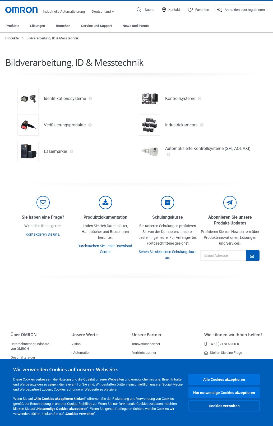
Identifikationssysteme (68, 98)
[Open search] (145, 10)
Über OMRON (24, 334)
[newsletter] (230, 202)
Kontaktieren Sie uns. (43, 234)
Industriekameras (184, 125)
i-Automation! (81, 353)
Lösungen (37, 26)
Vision (76, 344)
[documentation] (105, 202)
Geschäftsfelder (23, 357)
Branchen (63, 26)
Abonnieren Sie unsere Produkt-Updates (230, 220)
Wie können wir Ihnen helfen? (233, 334)
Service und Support (96, 26)
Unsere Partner (146, 334)
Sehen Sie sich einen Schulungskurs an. (167, 255)
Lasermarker (58, 151)
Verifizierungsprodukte (68, 125)
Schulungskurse (167, 217)
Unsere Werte (84, 334)
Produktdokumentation (105, 217)
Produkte (12, 26)
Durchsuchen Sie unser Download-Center (105, 249)
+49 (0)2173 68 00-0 (221, 344)
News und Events (136, 26)
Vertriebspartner (144, 353)
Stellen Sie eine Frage (223, 353)
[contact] (43, 202)
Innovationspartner (146, 344)
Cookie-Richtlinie (79, 404)
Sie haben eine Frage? (43, 217)
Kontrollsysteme (183, 98)
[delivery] (167, 202)
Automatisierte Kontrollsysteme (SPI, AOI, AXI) (208, 151)
